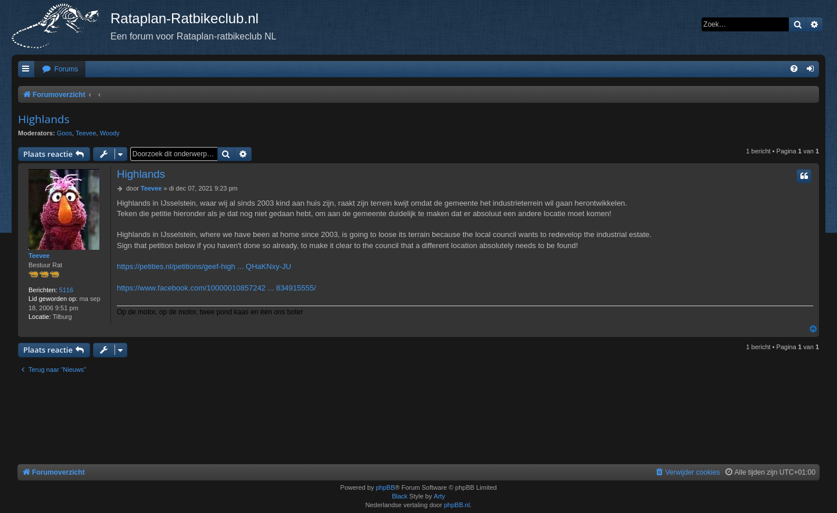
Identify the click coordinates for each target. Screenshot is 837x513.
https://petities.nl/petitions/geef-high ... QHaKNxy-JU (204, 266)
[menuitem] (60, 69)
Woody (110, 133)
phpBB (385, 487)
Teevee (86, 133)
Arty (439, 496)
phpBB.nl (457, 504)
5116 (66, 289)
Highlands (43, 119)
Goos (64, 133)
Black (399, 496)
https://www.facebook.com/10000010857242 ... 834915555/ (216, 288)
